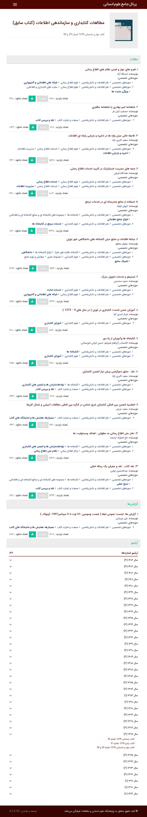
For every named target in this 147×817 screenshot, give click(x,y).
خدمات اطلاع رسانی (47, 149)
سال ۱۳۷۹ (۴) (131, 715)
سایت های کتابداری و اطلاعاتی (42, 87)
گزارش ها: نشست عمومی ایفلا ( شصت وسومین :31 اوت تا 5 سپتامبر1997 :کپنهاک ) (88, 514)
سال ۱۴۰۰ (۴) (131, 586)
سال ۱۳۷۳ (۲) (131, 768)
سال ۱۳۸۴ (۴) (131, 689)
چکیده (42, 99)
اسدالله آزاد (122, 74)
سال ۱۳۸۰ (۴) (131, 708)
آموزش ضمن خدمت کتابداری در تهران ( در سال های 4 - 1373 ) (99, 310)
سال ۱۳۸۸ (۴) (131, 663)
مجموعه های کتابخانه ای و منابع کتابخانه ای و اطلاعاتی (36, 215)
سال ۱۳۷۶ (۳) (131, 734)
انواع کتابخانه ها (43, 252)
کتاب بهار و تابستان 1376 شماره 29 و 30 (115, 747)
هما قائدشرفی (121, 173)
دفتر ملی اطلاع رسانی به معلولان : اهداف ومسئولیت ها (103, 433)
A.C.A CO (14, 811)
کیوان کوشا (122, 206)
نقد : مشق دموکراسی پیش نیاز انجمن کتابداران (108, 371)
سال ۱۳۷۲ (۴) (131, 774)
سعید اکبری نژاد (120, 140)
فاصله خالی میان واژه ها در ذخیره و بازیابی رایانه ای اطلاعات (101, 136)
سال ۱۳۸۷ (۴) (131, 670)
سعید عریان (122, 409)
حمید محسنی (121, 281)
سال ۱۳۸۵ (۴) (130, 682)
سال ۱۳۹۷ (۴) (131, 605)
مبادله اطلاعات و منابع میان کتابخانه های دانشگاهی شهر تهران (100, 239)
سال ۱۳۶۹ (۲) (131, 794)
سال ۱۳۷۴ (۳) (130, 761)
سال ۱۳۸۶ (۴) (131, 676)
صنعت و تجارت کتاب (67, 120)
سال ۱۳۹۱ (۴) (131, 644)
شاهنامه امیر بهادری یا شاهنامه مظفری (113, 107)
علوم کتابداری (71, 224)
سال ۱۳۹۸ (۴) (131, 599)
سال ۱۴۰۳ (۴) (131, 566)
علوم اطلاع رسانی (69, 83)
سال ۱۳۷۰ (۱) (131, 787)
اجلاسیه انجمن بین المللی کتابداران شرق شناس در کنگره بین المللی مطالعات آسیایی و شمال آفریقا (81, 405)
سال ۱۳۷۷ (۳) (130, 728)
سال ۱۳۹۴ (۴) (131, 624)
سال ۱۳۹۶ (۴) (131, 612)
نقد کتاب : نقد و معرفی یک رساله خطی (112, 466)
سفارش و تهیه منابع (34, 257)
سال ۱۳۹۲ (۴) (131, 637)
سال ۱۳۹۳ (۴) (131, 631)
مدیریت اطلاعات (25, 149)
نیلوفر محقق (122, 244)
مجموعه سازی (54, 257)
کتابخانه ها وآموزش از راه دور (119, 338)
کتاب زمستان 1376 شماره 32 (121, 739)
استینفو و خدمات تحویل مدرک (118, 277)
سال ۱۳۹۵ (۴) (131, 618)
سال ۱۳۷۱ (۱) (131, 781)
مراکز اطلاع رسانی (69, 451)
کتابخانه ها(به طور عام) (66, 252)
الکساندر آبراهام (120, 343)
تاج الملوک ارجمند (119, 438)
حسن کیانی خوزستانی (92, 343)
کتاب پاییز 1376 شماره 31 (122, 743)
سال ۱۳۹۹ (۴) (131, 592)
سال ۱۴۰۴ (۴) (131, 560)
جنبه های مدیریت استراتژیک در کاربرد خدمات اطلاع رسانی (102, 169)
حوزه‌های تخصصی (121, 83)
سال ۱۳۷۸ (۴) (131, 721)
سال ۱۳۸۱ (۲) (131, 702)
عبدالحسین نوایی (119, 471)
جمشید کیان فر (120, 111)
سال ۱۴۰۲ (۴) (131, 573)
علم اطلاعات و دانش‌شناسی (95, 83)
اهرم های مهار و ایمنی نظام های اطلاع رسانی (110, 69)
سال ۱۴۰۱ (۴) (131, 579)
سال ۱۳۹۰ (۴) (131, 650)
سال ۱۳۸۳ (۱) (131, 695)
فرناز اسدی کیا (121, 314)
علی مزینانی (122, 518)
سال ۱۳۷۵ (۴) (130, 755)
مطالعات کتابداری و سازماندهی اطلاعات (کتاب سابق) (58, 23)
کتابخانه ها (73, 215)
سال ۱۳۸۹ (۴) (131, 657)
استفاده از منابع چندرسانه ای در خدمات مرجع (110, 202)
